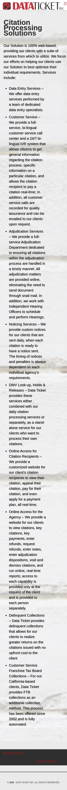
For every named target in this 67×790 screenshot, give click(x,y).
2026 (11, 782)
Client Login (46, 761)
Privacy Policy (13, 753)
